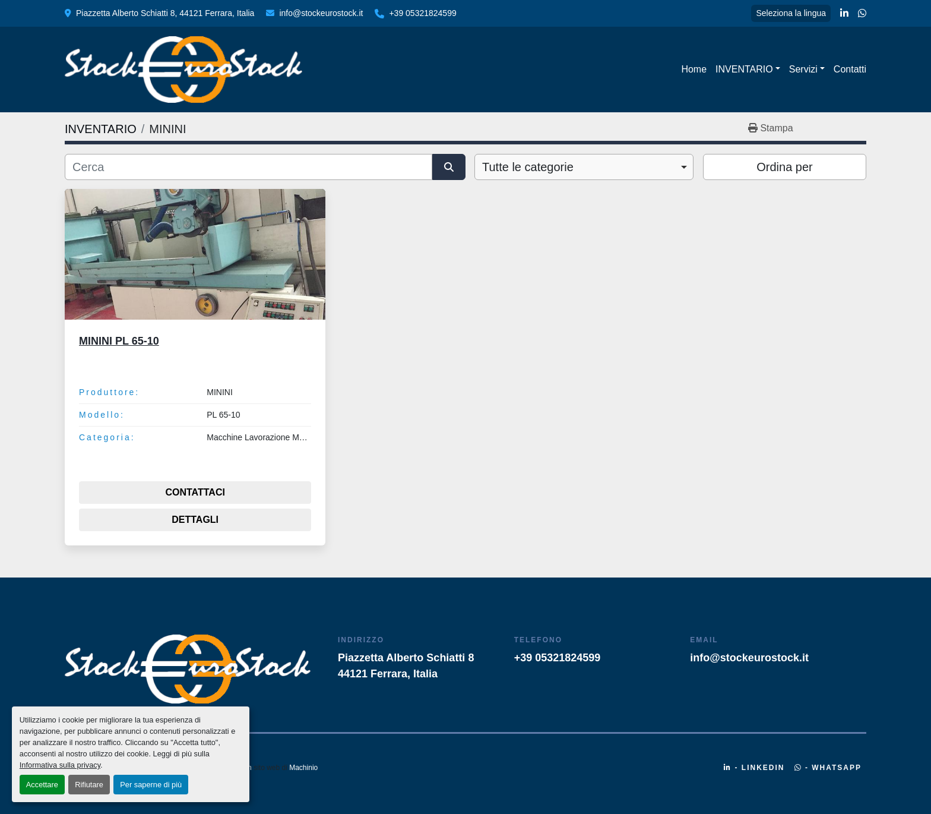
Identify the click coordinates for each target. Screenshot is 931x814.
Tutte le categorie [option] (528, 166)
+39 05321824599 (422, 13)
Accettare (42, 784)
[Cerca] (248, 167)
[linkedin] (844, 14)
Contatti (850, 69)
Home (694, 69)
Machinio (303, 767)
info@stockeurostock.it (321, 13)
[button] (747, 69)
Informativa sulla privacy (60, 765)
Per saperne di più (151, 784)
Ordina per (784, 166)
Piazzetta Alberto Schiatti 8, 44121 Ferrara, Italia (165, 13)
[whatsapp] (862, 14)
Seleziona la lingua (791, 13)
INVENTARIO (744, 69)
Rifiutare (89, 784)
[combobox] (584, 167)
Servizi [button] (803, 69)
